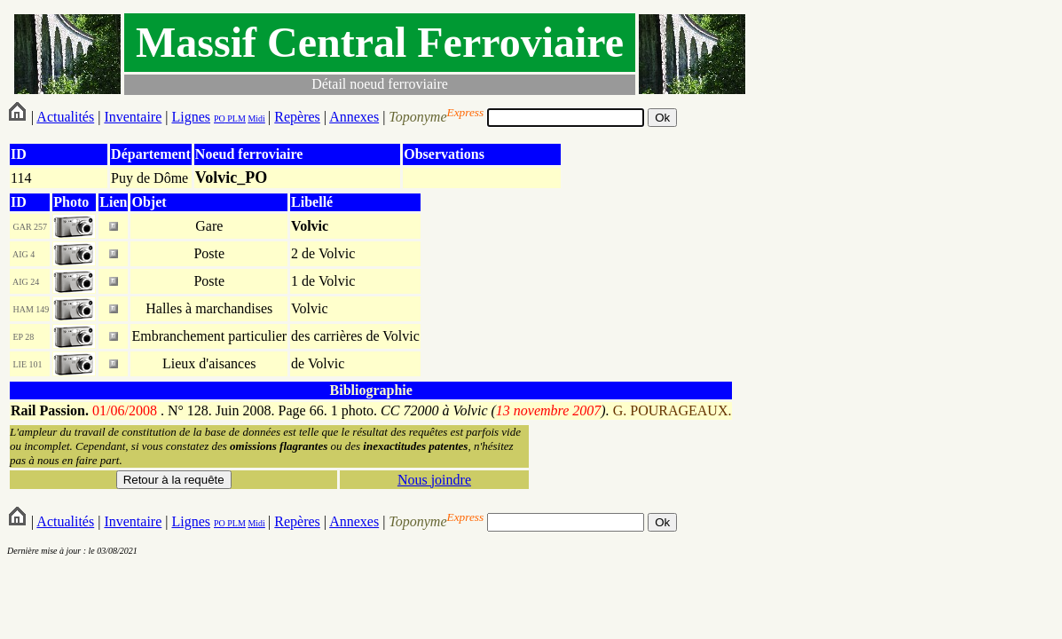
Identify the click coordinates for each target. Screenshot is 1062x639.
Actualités (65, 116)
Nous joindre (434, 479)
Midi (256, 118)
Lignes (190, 116)
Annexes (354, 116)
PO (219, 118)
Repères (297, 116)
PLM (235, 118)
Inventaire (132, 116)
